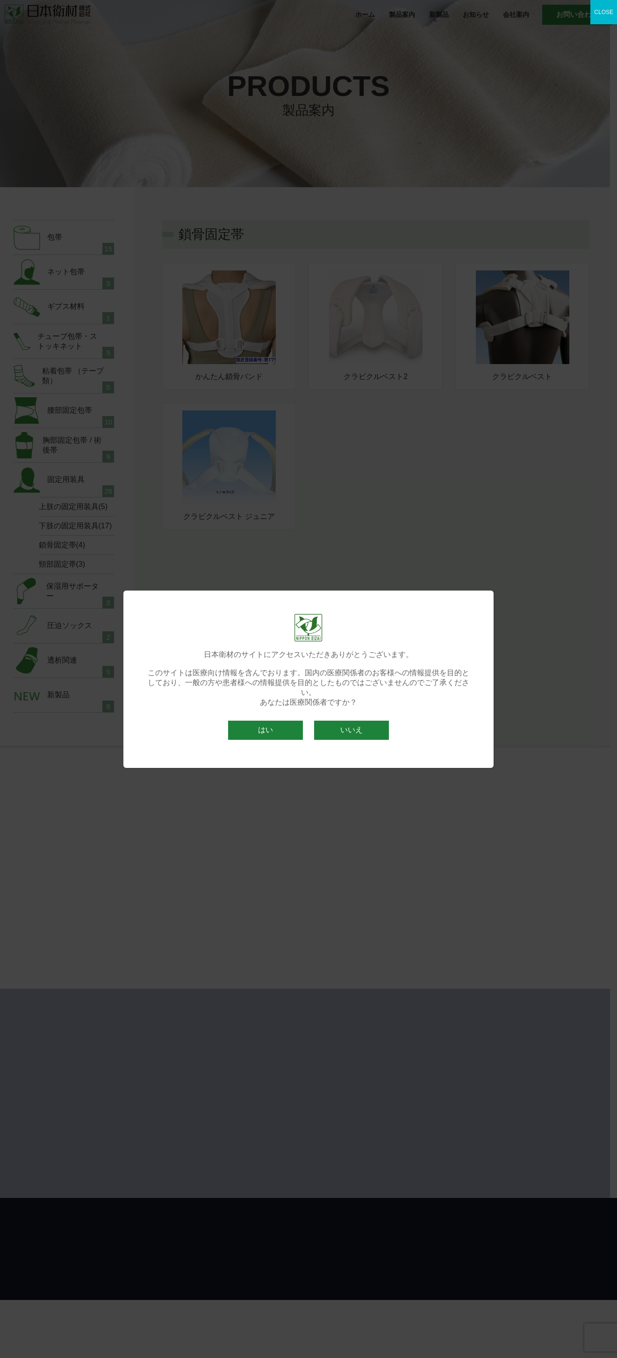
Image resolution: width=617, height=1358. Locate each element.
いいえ (351, 730)
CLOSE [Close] (603, 12)
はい (265, 730)
